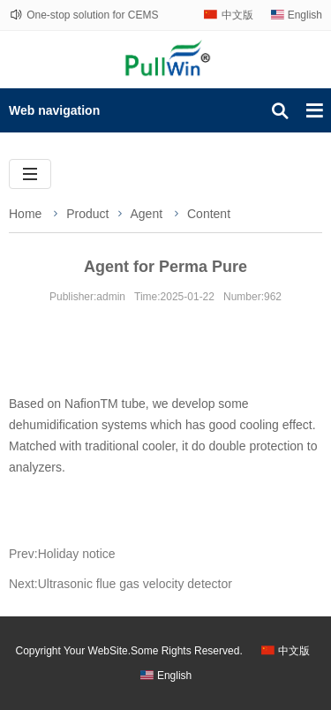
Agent (148, 214)
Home (25, 214)
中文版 (237, 15)
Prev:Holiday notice (62, 554)
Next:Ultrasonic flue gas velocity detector (120, 584)
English (305, 15)
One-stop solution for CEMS (92, 15)
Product (87, 214)
